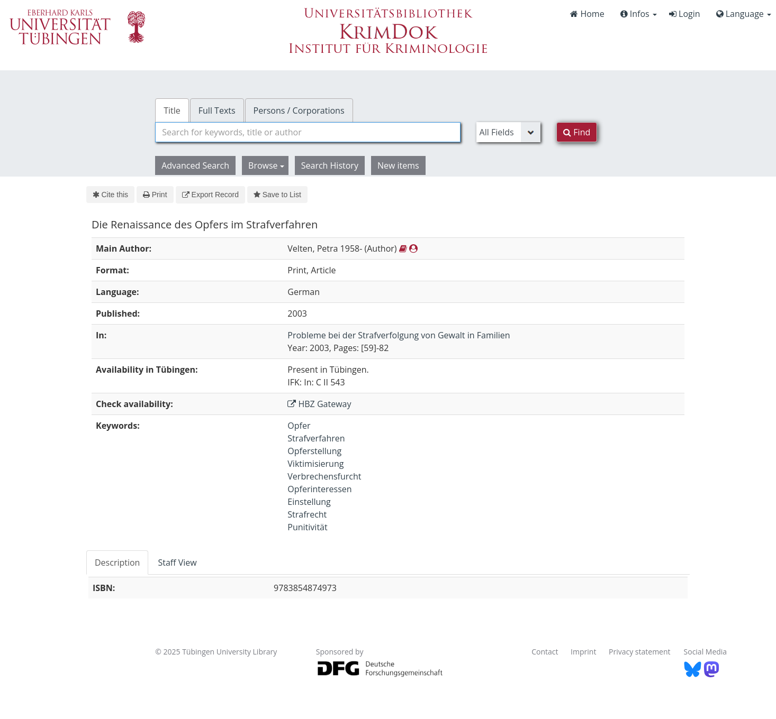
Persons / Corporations (299, 110)
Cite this (110, 194)
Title (172, 110)
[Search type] (508, 132)
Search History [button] (329, 165)
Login (684, 14)
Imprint (583, 652)
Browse (266, 165)
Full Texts (217, 110)
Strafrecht (307, 514)
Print (155, 194)
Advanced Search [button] (195, 165)
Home (587, 14)
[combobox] (307, 132)
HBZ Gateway (319, 404)
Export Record (210, 194)
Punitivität (307, 527)
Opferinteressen (319, 489)
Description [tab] (117, 562)
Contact (544, 652)
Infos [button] (638, 14)
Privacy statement (640, 652)
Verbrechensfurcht (324, 476)
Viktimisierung (315, 463)
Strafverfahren (316, 438)
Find (576, 132)
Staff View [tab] (177, 562)
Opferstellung (314, 451)
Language (743, 14)
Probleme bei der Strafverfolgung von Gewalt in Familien (398, 335)
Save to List (277, 194)
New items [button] (398, 165)
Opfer (298, 425)
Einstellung (308, 502)
